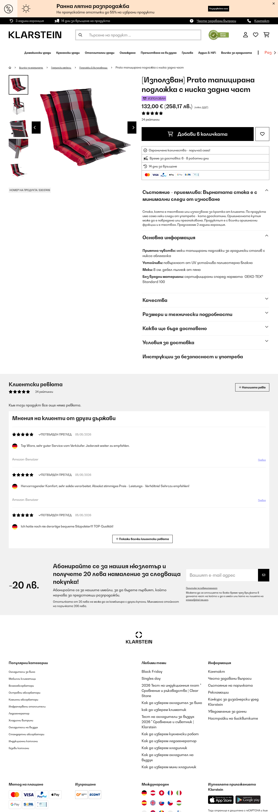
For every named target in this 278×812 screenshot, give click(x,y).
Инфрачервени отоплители (33, 706)
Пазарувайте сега (210, 8)
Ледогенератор (22, 713)
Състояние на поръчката (230, 685)
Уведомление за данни (227, 711)
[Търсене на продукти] (138, 34)
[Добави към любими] (262, 134)
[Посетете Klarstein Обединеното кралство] (153, 802)
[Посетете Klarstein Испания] (144, 802)
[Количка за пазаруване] (266, 35)
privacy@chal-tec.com (199, 599)
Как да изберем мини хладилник (169, 767)
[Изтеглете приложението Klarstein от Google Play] (248, 800)
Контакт (261, 21)
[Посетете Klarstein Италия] (179, 793)
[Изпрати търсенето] (80, 35)
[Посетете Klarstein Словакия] (161, 802)
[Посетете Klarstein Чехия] (170, 802)
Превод (259, 461)
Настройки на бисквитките (233, 718)
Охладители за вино (26, 671)
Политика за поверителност (204, 587)
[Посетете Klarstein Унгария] (179, 802)
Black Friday (152, 671)
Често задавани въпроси (216, 21)
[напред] (274, 52)
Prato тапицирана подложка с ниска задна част (169, 67)
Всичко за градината (35, 67)
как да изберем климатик (164, 709)
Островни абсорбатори (30, 692)
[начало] (14, 67)
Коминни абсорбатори (28, 699)
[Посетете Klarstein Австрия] (153, 793)
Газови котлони (22, 748)
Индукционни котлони (28, 741)
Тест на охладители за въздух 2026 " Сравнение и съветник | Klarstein (168, 721)
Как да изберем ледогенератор (169, 741)
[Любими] (255, 35)
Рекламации (218, 692)
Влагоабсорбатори (26, 685)
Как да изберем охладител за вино (172, 703)
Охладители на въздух (28, 727)
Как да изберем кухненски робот (170, 734)
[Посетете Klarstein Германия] (144, 793)
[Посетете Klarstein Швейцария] (161, 793)
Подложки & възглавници (109, 67)
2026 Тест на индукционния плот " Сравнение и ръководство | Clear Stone (171, 690)
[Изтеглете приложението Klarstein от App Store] (221, 800)
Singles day (151, 678)
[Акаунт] (245, 35)
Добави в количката (198, 134)
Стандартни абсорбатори (33, 734)
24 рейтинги (150, 119)
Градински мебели (71, 67)
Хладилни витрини (25, 720)
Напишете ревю (247, 387)
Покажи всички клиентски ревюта (144, 538)
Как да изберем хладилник (164, 748)
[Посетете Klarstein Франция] (170, 793)
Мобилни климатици (26, 678)
